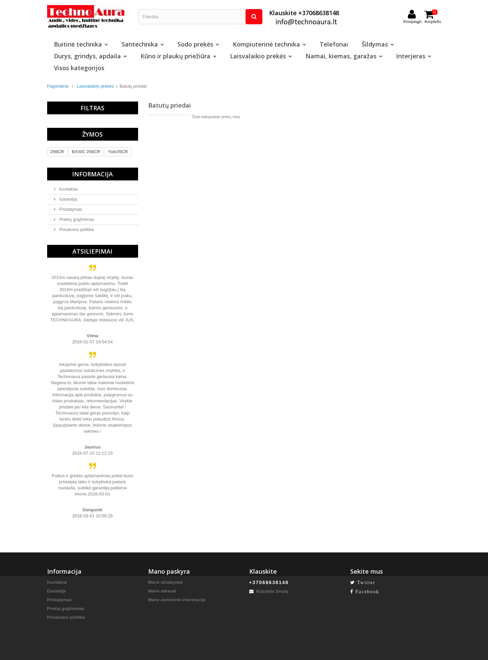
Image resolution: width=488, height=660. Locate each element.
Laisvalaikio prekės (261, 56)
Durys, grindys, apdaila (90, 56)
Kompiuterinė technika (269, 44)
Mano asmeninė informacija (177, 599)
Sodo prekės (198, 44)
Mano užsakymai (165, 582)
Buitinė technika (81, 44)
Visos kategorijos (79, 68)
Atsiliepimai (92, 251)
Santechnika (143, 44)
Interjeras (413, 56)
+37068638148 (269, 582)
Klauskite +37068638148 (306, 16)
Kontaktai (68, 189)
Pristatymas (70, 209)
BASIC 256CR (86, 151)
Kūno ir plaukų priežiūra (178, 56)
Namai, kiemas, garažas (344, 56)
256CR (57, 151)
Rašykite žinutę (268, 591)
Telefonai (334, 44)
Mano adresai (162, 591)
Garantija (67, 199)
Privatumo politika (76, 229)
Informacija (92, 174)
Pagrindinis (58, 86)
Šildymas (378, 44)
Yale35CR (118, 151)
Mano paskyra (169, 571)
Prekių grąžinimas (76, 219)
